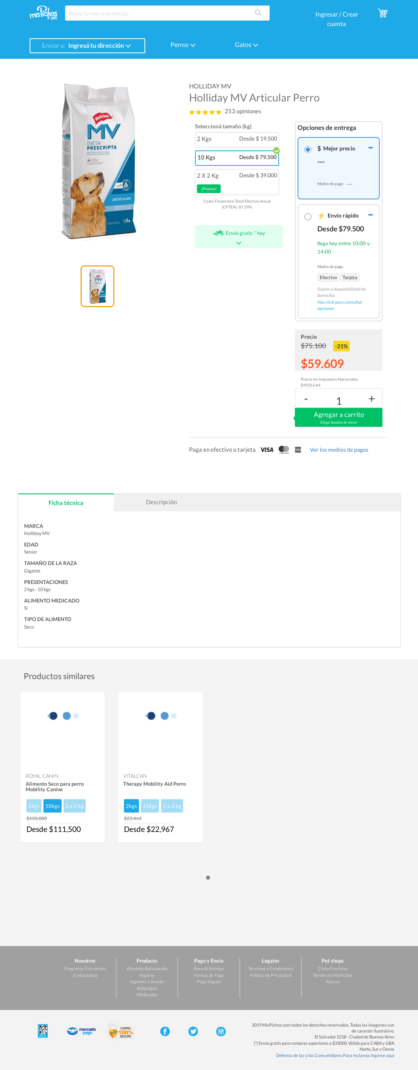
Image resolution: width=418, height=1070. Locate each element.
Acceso (332, 981)
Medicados (147, 994)
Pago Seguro (209, 981)
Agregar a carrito (339, 417)
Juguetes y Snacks (146, 981)
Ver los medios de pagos (339, 449)
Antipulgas (147, 988)
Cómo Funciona (332, 968)
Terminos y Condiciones (270, 968)
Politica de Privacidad (270, 975)
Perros (183, 44)
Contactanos (85, 975)
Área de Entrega (209, 968)
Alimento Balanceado (147, 968)
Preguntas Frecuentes (85, 968)
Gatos (247, 44)
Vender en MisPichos (332, 975)
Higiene (146, 975)
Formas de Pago (209, 975)
